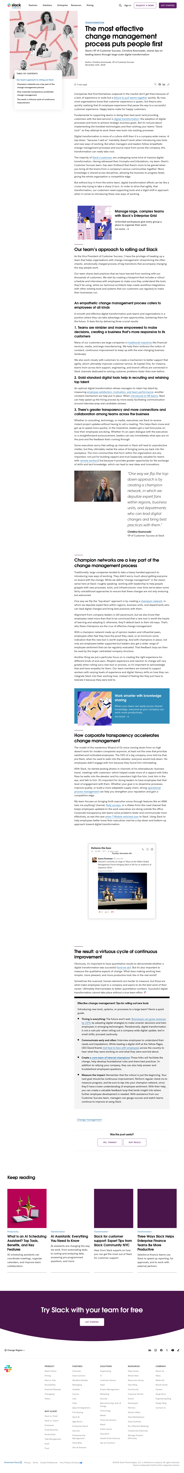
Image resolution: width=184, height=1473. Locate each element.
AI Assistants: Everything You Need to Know (69, 1238)
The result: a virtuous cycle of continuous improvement (36, 101)
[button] (14, 1350)
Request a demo (145, 5)
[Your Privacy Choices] (70, 1462)
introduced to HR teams (144, 395)
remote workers (89, 460)
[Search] (120, 5)
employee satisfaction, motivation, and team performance (120, 392)
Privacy (27, 1462)
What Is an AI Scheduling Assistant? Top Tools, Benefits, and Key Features (26, 1243)
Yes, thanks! (110, 1142)
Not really (135, 1142)
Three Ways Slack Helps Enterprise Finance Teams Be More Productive (155, 1243)
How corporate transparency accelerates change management (35, 93)
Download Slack (13, 1462)
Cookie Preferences (49, 1462)
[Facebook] (161, 1350)
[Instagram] (155, 1350)
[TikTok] (178, 1350)
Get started (167, 5)
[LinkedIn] (150, 1350)
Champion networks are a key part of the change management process (36, 86)
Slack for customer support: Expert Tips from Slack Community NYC (113, 1240)
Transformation (94, 22)
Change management (89, 1119)
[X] (167, 1350)
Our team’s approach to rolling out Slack (35, 80)
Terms (35, 1462)
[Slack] (14, 5)
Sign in (127, 5)
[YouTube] (172, 1350)
